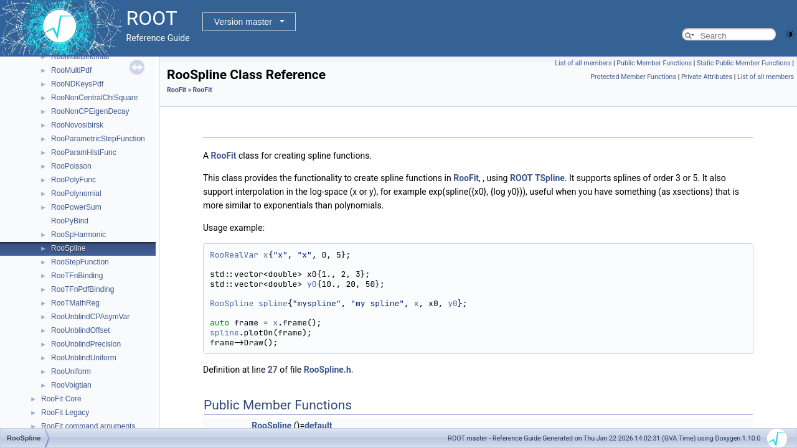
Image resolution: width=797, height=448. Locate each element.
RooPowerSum (76, 207)
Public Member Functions (654, 63)
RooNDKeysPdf (77, 84)
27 (273, 370)
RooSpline (68, 248)
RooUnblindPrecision (86, 344)
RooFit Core (61, 398)
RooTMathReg (75, 303)
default (318, 426)
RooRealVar (234, 255)
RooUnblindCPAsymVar (90, 316)
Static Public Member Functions (744, 63)
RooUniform (71, 371)
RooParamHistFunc (83, 152)
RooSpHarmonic (78, 234)
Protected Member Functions (633, 77)
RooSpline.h (327, 370)
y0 (312, 284)
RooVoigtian (71, 385)
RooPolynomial (76, 193)
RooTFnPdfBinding (82, 289)
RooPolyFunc (73, 179)
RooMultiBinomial (80, 56)
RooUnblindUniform (83, 357)
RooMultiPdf (71, 70)
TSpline (550, 178)
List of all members (583, 63)
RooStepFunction (80, 262)
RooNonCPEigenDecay (90, 111)
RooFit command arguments (88, 426)
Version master (243, 22)
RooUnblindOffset (80, 330)
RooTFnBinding (77, 275)
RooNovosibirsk (77, 125)
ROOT (521, 178)
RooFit (176, 90)
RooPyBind (69, 221)
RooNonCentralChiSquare (94, 97)
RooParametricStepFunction (98, 138)
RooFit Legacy (65, 412)
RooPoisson (71, 166)
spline (273, 303)
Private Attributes (706, 77)
